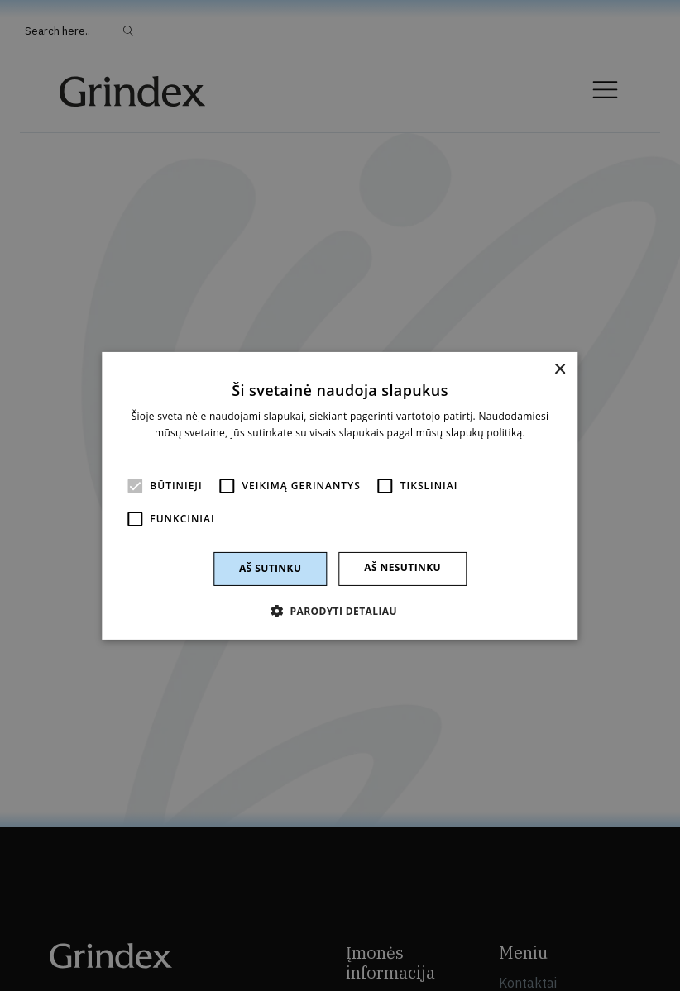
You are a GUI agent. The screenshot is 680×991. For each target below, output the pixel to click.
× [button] (559, 369)
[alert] (340, 495)
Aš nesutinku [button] (402, 567)
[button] (340, 611)
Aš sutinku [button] (270, 568)
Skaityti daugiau (339, 448)
